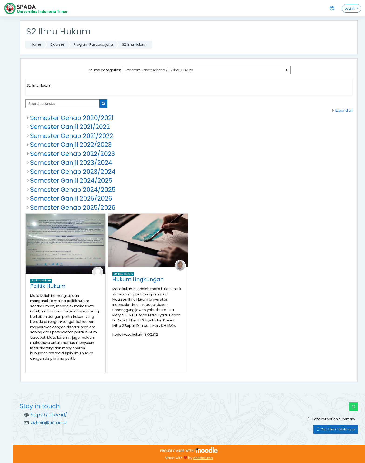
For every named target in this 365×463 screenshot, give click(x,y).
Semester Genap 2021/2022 (71, 136)
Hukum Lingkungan (138, 279)
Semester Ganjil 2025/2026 (71, 198)
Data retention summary (331, 418)
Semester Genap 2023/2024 (72, 171)
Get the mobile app (335, 429)
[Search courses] (62, 103)
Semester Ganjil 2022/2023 (71, 144)
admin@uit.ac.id (49, 422)
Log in (350, 8)
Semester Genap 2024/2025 (72, 189)
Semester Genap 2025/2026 (72, 207)
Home (36, 44)
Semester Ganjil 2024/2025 (71, 180)
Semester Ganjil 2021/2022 (70, 126)
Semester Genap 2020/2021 (72, 118)
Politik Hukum (48, 286)
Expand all (343, 110)
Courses (57, 44)
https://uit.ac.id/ (49, 415)
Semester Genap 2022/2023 (72, 153)
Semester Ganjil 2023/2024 (71, 162)
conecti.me (203, 457)
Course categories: (104, 70)
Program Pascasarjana (93, 44)
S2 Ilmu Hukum (134, 44)
